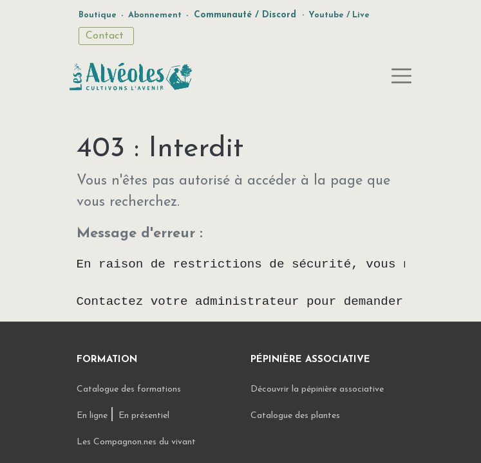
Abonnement (155, 15)
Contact (106, 36)
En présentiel (143, 416)
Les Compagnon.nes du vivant (136, 442)
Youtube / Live (339, 15)
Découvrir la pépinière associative (318, 389)
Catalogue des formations (129, 389)
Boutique (98, 15)
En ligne (93, 416)
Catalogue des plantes (295, 416)
